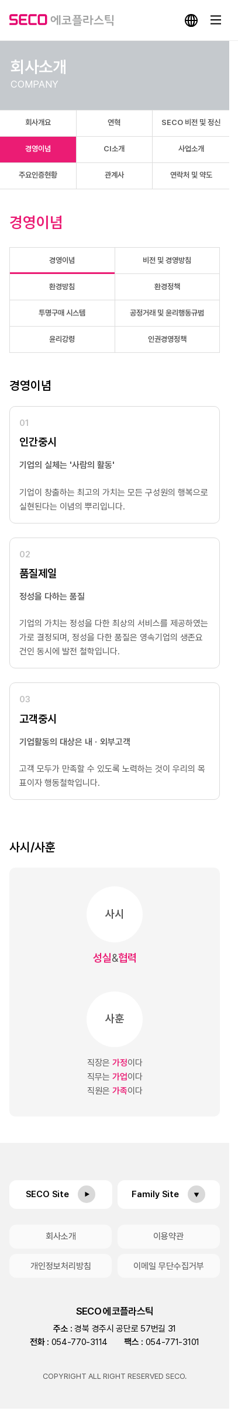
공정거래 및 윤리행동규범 (167, 312)
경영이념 (38, 148)
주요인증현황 (38, 175)
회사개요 (38, 122)
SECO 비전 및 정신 (190, 122)
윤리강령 (62, 339)
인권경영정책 (167, 339)
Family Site (155, 1194)
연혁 (114, 122)
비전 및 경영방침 (167, 260)
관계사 (114, 175)
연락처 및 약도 (191, 175)
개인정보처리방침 (60, 1266)
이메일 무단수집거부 (168, 1266)
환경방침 (62, 286)
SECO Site (47, 1194)
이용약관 (168, 1236)
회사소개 (61, 1236)
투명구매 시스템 (62, 312)
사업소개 (191, 148)
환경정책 (167, 286)
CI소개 (114, 148)
